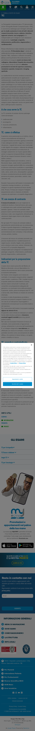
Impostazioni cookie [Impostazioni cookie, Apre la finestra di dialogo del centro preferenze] (17, 379)
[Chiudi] (31, 345)
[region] (17, 365)
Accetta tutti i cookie (17, 384)
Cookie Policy (13, 363)
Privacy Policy (22, 363)
